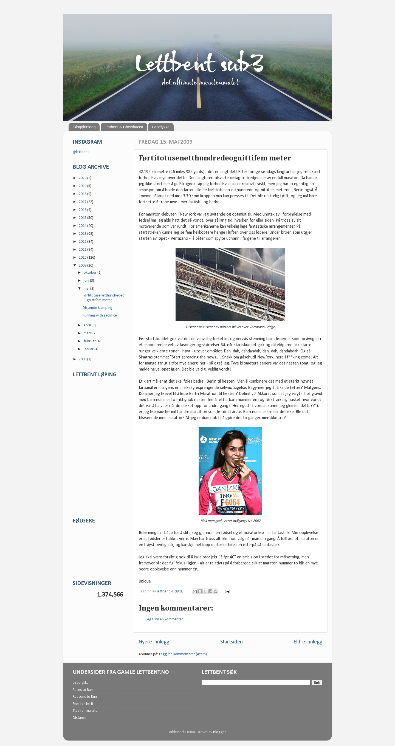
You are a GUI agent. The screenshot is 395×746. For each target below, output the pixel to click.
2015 (83, 218)
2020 (83, 178)
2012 (83, 242)
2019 (83, 186)
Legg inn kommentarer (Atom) (183, 654)
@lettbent (81, 152)
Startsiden (231, 642)
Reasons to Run (85, 697)
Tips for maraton (86, 711)
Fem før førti (83, 704)
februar (90, 341)
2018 (83, 194)
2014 (83, 226)
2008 (83, 359)
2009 (83, 266)
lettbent (164, 591)
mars (88, 333)
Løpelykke (161, 127)
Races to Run (83, 690)
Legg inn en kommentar (164, 619)
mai (87, 289)
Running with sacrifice (100, 315)
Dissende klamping (97, 308)
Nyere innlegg (154, 642)
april (88, 325)
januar (89, 349)
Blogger (219, 732)
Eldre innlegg (308, 642)
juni (87, 281)
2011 (83, 250)
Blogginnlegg (85, 127)
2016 (83, 210)
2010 (83, 258)
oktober (90, 273)
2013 (83, 234)
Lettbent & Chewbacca (124, 127)
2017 (83, 202)
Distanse (79, 718)
